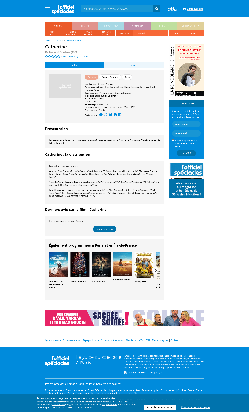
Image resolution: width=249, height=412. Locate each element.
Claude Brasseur (131, 87)
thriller (177, 33)
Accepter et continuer (160, 407)
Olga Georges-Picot (114, 87)
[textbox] (117, 8)
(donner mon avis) (69, 56)
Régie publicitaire (91, 340)
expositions (111, 25)
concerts (138, 25)
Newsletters (131, 340)
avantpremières (89, 33)
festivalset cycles (107, 33)
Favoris (84, 56)
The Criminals (98, 281)
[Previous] (54, 270)
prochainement (124, 33)
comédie (142, 33)
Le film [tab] (74, 65)
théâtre (85, 25)
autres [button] (194, 33)
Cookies (174, 340)
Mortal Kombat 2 (78, 281)
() (72, 171)
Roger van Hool (147, 87)
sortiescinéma (54, 33)
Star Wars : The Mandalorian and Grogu (57, 284)
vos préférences (109, 404)
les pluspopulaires (71, 33)
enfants (164, 25)
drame (160, 33)
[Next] (155, 270)
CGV (141, 340)
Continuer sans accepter (195, 407)
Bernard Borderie (106, 84)
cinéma (58, 25)
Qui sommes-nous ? (54, 340)
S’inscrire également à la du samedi (186, 143)
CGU (148, 340)
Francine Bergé (92, 89)
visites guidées (190, 25)
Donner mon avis (105, 229)
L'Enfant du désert (122, 279)
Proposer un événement (112, 340)
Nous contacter (73, 340)
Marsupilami (141, 281)
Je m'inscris (186, 153)
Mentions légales (160, 340)
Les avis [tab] (134, 65)
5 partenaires (58, 404)
